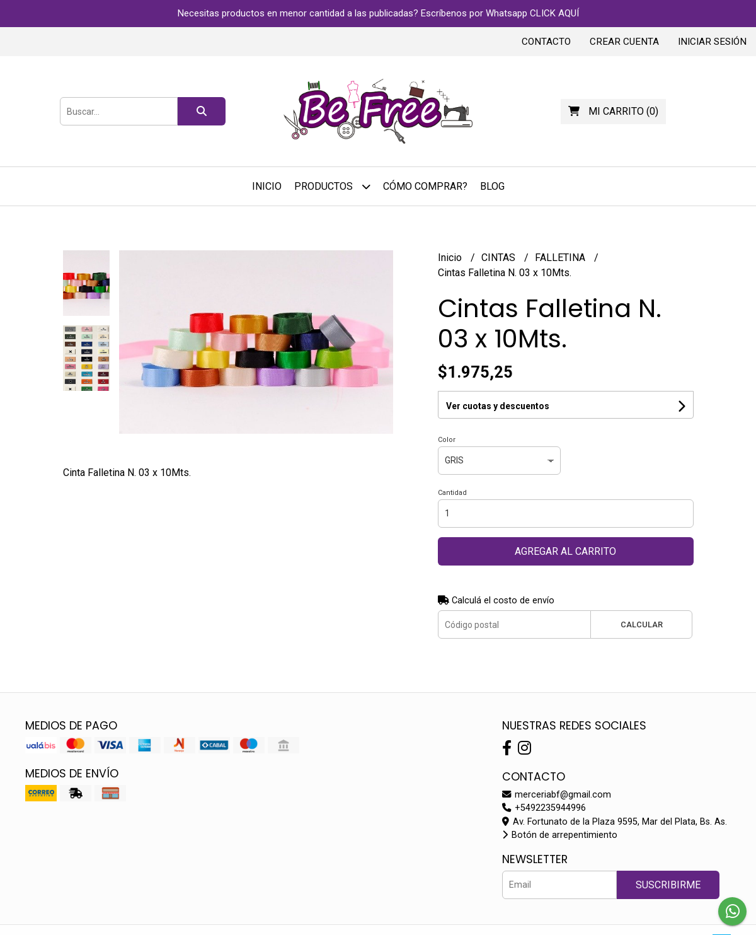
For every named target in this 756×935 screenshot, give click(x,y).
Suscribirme (668, 885)
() (613, 111)
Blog (492, 186)
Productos (332, 186)
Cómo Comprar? (425, 186)
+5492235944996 (544, 808)
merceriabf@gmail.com (556, 794)
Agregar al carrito (565, 551)
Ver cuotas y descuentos (497, 406)
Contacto (546, 41)
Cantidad (452, 493)
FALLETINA (561, 258)
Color (446, 440)
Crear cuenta (624, 41)
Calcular (642, 624)
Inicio (267, 186)
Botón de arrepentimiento (559, 835)
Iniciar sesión (712, 41)
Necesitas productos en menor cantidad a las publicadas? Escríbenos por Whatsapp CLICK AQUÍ (378, 13)
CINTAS (499, 258)
